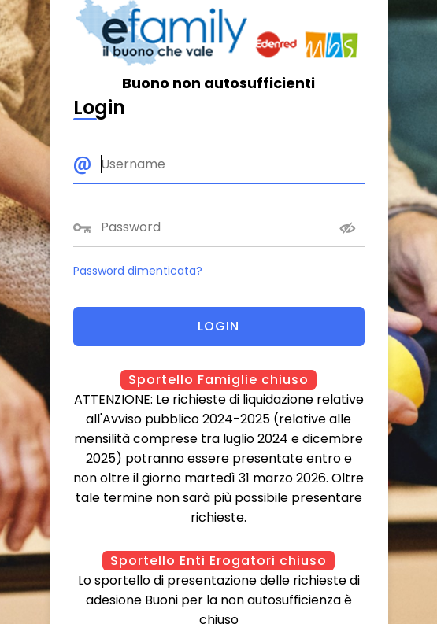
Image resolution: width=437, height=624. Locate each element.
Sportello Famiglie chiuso (218, 380)
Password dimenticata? (137, 271)
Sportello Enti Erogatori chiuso (218, 561)
